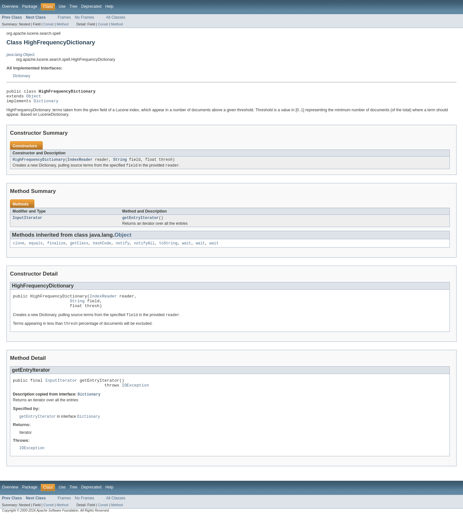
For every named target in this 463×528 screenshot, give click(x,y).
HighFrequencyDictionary (39, 163)
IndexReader (80, 163)
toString (168, 248)
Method (62, 24)
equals (36, 248)
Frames (64, 17)
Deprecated (91, 6)
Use (62, 6)
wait (186, 248)
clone (18, 248)
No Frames (84, 17)
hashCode (102, 248)
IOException (135, 395)
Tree (73, 6)
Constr (48, 24)
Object (33, 98)
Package (29, 6)
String (120, 163)
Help (109, 6)
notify (123, 248)
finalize (56, 248)
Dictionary (21, 76)
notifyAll (144, 248)
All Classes (115, 17)
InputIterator (27, 222)
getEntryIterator (140, 222)
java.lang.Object (20, 54)
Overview (10, 6)
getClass (79, 248)
